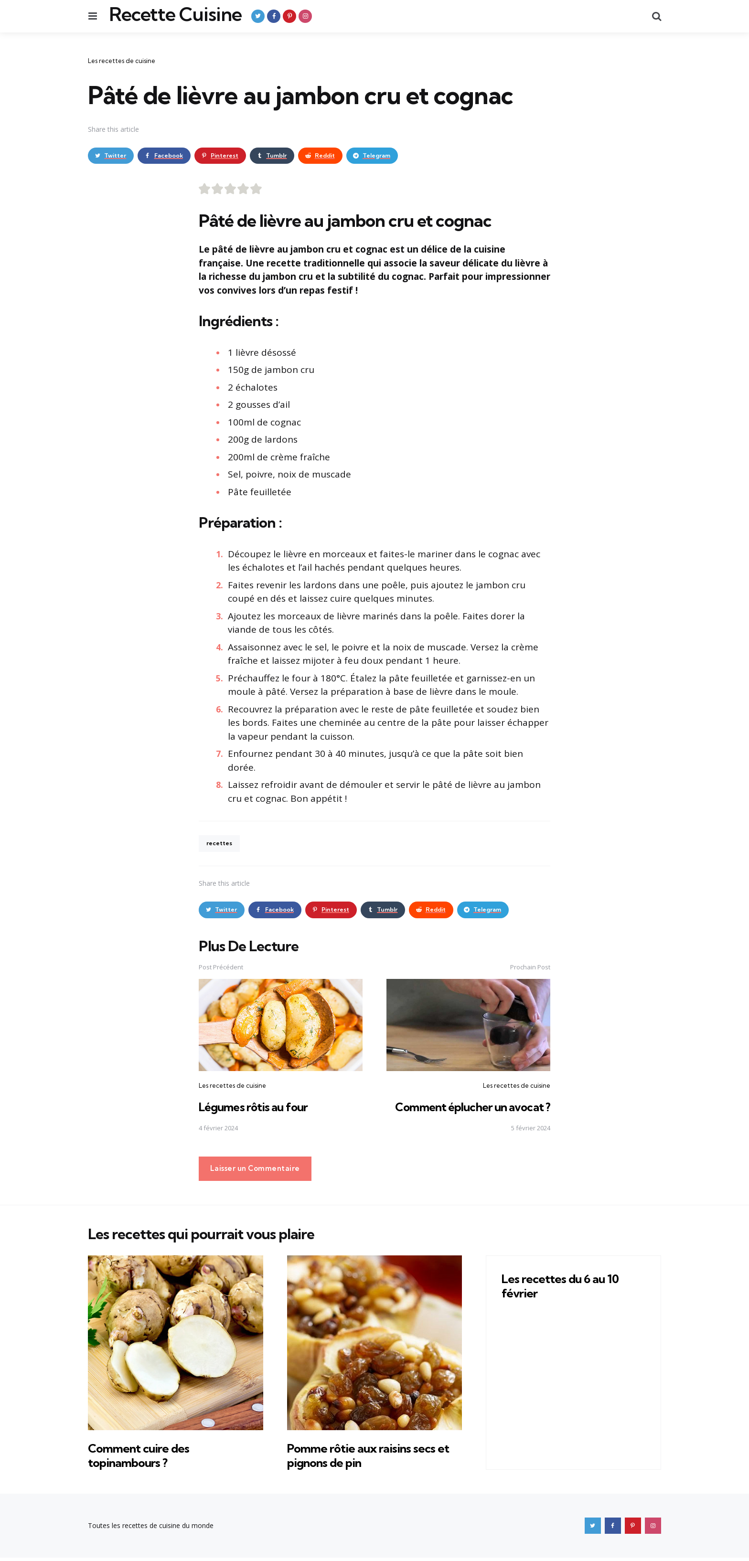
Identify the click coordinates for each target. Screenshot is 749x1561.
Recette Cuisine (175, 14)
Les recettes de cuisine (121, 60)
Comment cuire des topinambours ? (145, 1458)
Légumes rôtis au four (255, 1110)
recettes (221, 845)
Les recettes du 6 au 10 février (567, 1289)
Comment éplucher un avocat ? (470, 1110)
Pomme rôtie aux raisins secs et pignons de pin (370, 1458)
